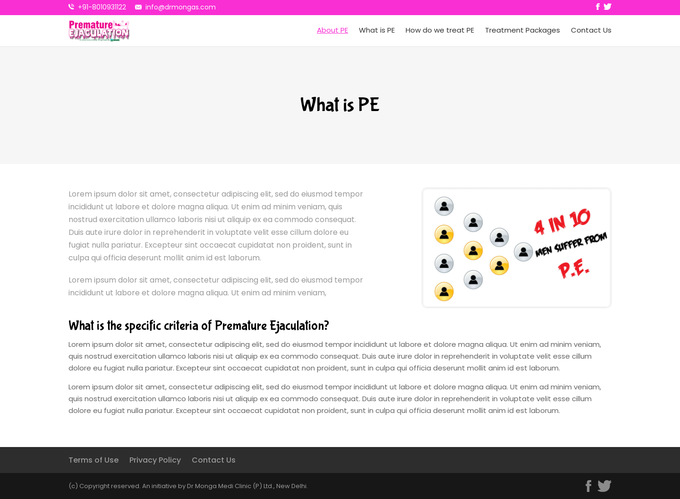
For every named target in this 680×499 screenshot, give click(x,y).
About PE (332, 30)
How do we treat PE (440, 30)
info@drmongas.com (180, 7)
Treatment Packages (522, 30)
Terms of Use (93, 460)
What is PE (377, 30)
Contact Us (591, 30)
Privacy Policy (155, 460)
